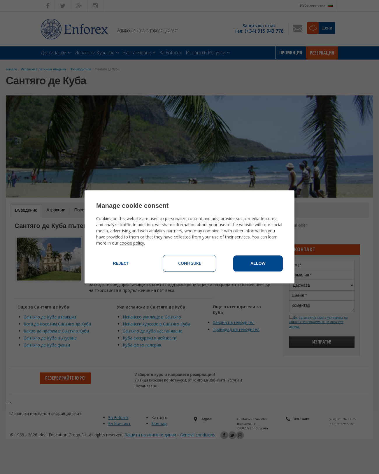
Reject (121, 263)
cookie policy (132, 243)
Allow (257, 263)
